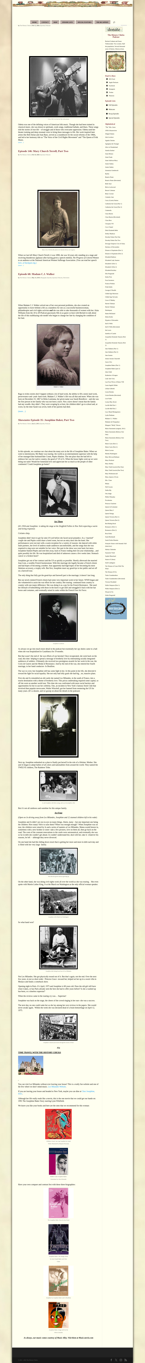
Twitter (111, 92)
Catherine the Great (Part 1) (113, 204)
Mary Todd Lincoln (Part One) (114, 467)
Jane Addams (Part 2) (111, 352)
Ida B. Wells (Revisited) (112, 327)
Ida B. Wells (109, 323)
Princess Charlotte (110, 503)
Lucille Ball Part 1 (110, 405)
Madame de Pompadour (112, 422)
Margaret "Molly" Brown (112, 425)
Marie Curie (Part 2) (111, 447)
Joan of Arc (108, 362)
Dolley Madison (110, 233)
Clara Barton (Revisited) (112, 217)
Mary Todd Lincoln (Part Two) (114, 470)
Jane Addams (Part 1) (111, 348)
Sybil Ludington (110, 563)
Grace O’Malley (110, 300)
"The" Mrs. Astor (110, 127)
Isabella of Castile (110, 333)
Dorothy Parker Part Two (112, 240)
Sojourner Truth (110, 553)
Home (34, 22)
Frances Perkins (110, 283)
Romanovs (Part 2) (111, 530)
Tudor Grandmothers (111, 575)
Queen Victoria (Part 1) (112, 517)
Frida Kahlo (108, 287)
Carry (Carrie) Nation (111, 200)
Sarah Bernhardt (110, 537)
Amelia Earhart (109, 150)
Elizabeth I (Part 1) (111, 263)
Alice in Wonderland (111, 147)
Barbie (107, 174)
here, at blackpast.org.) (27, 263)
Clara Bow (108, 220)
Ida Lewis (108, 330)
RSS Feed (112, 79)
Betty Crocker (109, 194)
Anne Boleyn (109, 154)
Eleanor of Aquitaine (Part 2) (114, 253)
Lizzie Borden (109, 392)
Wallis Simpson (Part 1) (112, 585)
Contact (45, 22)
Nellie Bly (108, 490)
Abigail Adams (109, 134)
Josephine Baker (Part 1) (112, 365)
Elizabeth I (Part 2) (111, 267)
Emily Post (108, 277)
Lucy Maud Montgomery (112, 412)
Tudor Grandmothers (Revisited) (115, 578)
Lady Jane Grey (110, 378)
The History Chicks (25, 25)
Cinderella (108, 210)
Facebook (112, 86)
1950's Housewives (111, 130)
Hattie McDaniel (110, 313)
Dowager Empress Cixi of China (115, 243)
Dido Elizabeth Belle (111, 230)
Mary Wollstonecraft (111, 473)
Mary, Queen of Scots (111, 477)
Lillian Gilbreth (110, 388)
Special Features (84, 22)
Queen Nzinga (109, 513)
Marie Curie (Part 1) (111, 443)
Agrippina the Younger (112, 144)
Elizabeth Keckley (110, 270)
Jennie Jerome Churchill (112, 358)
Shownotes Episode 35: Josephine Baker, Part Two (46, 420)
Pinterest (111, 96)
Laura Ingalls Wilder (111, 385)
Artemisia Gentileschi (111, 170)
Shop (55, 22)
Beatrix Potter (109, 177)
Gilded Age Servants (111, 297)
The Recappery (102, 22)
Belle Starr (108, 184)
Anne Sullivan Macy (111, 160)
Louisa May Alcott (111, 402)
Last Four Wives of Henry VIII (114, 382)
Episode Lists (67, 22)
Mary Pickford (109, 460)
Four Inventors (109, 280)
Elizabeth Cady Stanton (112, 260)
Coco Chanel (109, 227)
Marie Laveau (109, 450)
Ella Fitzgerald (109, 273)
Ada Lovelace (109, 137)
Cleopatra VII (109, 224)
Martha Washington (111, 453)
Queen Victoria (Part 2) (112, 520)
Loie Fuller (108, 398)
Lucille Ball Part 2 (110, 408)
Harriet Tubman (110, 303)
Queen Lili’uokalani (111, 507)
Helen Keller (109, 317)
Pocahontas (108, 500)
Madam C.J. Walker (111, 418)
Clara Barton (109, 214)
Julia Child (108, 372)
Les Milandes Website (57, 1087)
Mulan (107, 483)
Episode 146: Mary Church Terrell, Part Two (43, 151)
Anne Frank (108, 157)
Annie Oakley (109, 164)
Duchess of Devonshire (112, 247)
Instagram (112, 89)
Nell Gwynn (109, 487)
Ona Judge (108, 493)
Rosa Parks (108, 533)
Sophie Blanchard (110, 556)
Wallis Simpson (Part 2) (112, 588)
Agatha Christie (110, 140)
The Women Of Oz (111, 572)
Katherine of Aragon (111, 375)
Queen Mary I (109, 510)
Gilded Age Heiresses (111, 293)
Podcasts (48, 25)
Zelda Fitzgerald (110, 595)
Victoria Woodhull (110, 582)
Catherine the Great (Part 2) (113, 207)
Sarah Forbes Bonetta (111, 540)
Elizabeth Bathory (110, 257)
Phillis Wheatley (110, 497)
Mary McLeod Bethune (112, 457)
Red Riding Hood (110, 523)
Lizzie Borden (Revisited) (113, 395)
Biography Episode (46, 277)
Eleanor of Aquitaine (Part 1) (114, 250)
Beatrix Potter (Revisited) (113, 180)
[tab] (116, 105)
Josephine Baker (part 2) (112, 368)
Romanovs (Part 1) (111, 527)
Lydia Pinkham (109, 415)
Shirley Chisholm (110, 549)
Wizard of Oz (109, 592)
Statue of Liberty (110, 559)
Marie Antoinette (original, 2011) (115, 428)
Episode (42, 25)
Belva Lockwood (110, 187)
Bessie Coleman (110, 190)
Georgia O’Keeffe (110, 290)
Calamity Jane (109, 197)
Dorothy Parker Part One (112, 237)
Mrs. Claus (108, 480)
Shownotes (66, 277)
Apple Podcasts (113, 82)
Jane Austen (108, 355)
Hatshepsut (108, 310)
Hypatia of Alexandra (111, 320)
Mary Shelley (109, 463)
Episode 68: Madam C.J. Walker (36, 274)
